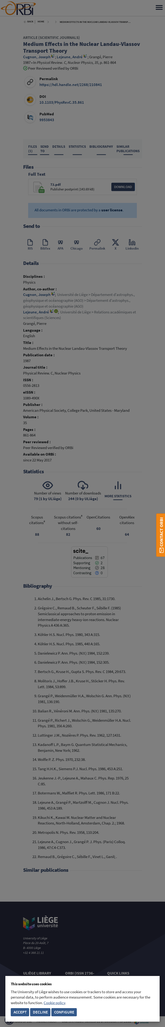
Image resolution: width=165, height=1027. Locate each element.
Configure (64, 1012)
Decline (40, 1012)
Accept (20, 1012)
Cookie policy (54, 1002)
